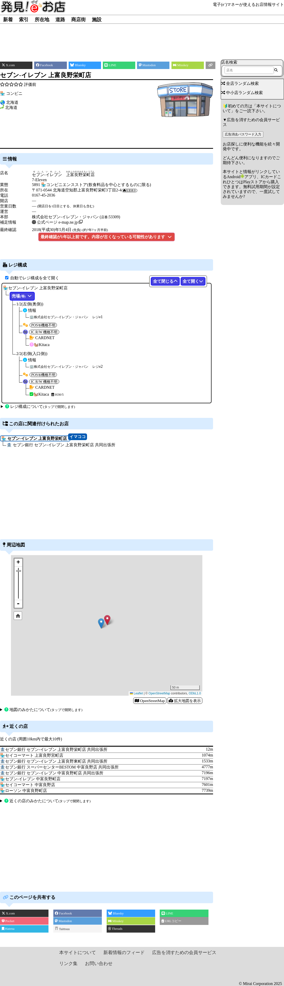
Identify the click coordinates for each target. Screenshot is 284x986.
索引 (24, 19)
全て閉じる (165, 281)
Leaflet (136, 693)
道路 (60, 19)
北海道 (11, 107)
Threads (115, 929)
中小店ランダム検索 (242, 92)
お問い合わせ (99, 963)
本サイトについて (77, 952)
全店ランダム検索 (240, 83)
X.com (8, 913)
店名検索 (229, 62)
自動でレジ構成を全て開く (34, 278)
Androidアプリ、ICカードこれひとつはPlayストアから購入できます (252, 182)
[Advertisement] (142, 39)
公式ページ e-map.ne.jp (55, 222)
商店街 (78, 19)
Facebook (63, 913)
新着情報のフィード (124, 952)
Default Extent (18, 616)
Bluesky (116, 913)
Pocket (8, 921)
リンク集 (68, 963)
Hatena (8, 929)
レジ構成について (40, 406)
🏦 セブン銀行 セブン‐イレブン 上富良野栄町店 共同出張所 (61, 445)
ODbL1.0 (195, 693)
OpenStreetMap (159, 693)
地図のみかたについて (43, 709)
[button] (107, 620)
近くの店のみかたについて (47, 801)
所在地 (42, 19)
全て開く (193, 281)
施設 (97, 19)
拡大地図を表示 (185, 700)
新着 (8, 19)
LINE (167, 913)
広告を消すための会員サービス (184, 952)
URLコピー (171, 921)
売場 (22, 296)
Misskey (116, 921)
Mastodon (63, 921)
